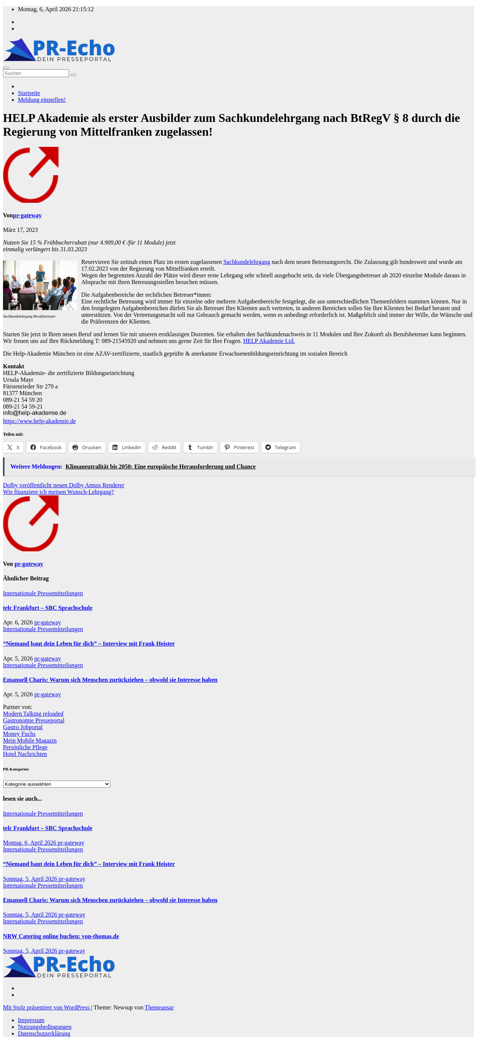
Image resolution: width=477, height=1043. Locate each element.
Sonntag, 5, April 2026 (31, 879)
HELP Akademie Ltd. (269, 341)
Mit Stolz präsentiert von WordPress (47, 1007)
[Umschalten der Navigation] (6, 68)
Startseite (29, 93)
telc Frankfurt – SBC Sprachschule (47, 608)
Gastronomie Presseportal (33, 720)
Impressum (31, 1020)
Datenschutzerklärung (44, 1033)
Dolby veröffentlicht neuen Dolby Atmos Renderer (63, 485)
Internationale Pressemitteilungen (43, 593)
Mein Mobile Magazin (30, 740)
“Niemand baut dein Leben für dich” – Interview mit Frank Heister (89, 643)
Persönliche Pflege (25, 747)
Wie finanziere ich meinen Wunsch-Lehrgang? (58, 492)
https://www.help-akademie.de (39, 421)
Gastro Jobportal (22, 727)
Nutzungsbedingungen (45, 1027)
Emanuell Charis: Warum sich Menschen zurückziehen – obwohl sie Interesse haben (110, 680)
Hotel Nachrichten (25, 754)
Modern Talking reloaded (33, 713)
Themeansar (159, 1007)
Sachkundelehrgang (246, 262)
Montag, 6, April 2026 (30, 842)
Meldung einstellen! (42, 100)
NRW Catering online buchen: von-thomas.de (61, 936)
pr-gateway (27, 215)
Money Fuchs (19, 734)
